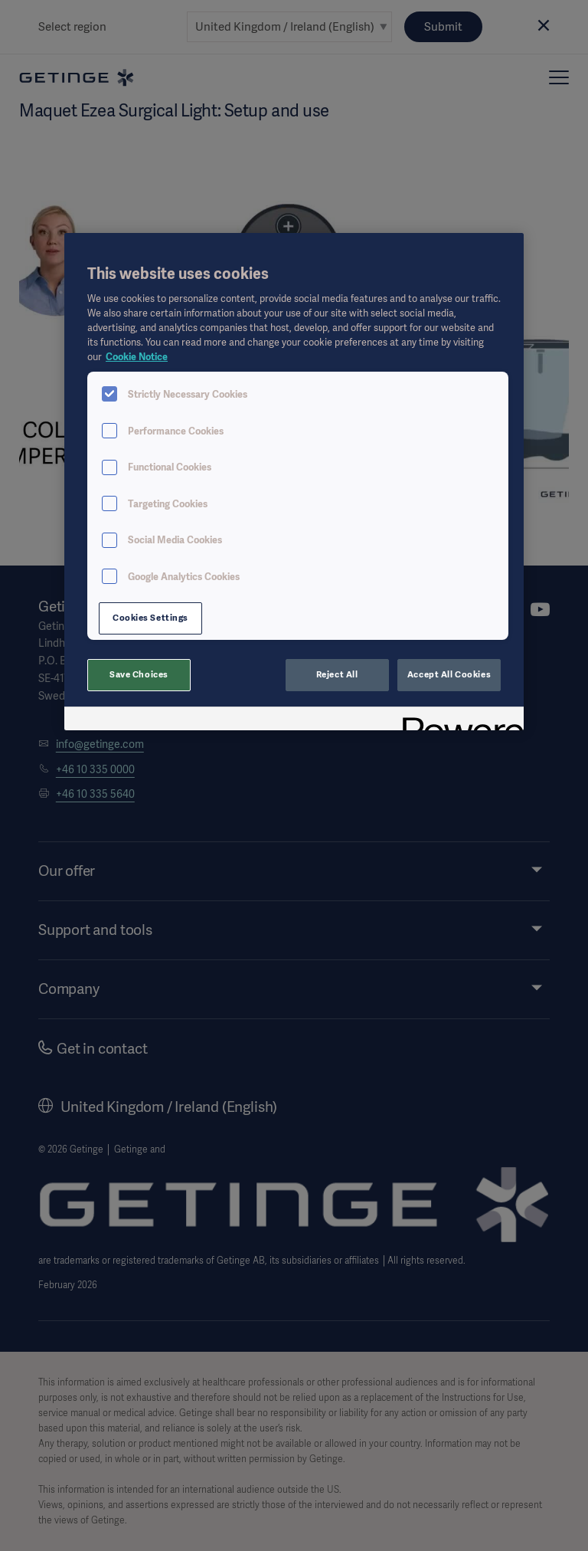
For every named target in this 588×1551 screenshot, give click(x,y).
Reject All (337, 674)
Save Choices (138, 674)
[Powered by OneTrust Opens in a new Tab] (458, 720)
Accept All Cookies (449, 674)
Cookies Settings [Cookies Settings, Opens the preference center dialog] (150, 617)
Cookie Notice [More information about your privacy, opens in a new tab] (137, 356)
